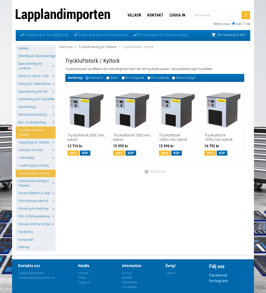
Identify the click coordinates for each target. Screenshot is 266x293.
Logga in (177, 15)
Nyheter (23, 48)
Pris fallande (160, 77)
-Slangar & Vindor (37, 150)
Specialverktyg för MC (37, 91)
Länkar (170, 273)
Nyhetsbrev (129, 282)
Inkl (248, 24)
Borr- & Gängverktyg (37, 122)
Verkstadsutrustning (37, 114)
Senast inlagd (185, 77)
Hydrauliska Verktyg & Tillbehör (37, 183)
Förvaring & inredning (37, 208)
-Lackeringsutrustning (33, 165)
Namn (114, 77)
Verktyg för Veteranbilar (37, 84)
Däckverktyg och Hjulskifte (37, 99)
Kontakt (155, 15)
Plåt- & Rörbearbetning (37, 216)
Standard (96, 77)
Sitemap (24, 247)
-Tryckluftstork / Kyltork (33, 173)
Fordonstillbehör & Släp (37, 193)
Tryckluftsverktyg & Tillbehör (37, 132)
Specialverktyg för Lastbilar (37, 66)
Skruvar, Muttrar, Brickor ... (37, 224)
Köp (85, 153)
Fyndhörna (25, 232)
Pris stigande (135, 77)
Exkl (238, 24)
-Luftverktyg (37, 157)
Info (73, 153)
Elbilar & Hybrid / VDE (37, 76)
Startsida (66, 47)
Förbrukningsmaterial (37, 201)
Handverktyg (37, 107)
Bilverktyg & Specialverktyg (37, 56)
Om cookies (129, 287)
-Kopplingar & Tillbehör (37, 142)
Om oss (127, 273)
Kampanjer (26, 239)
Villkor (134, 15)
